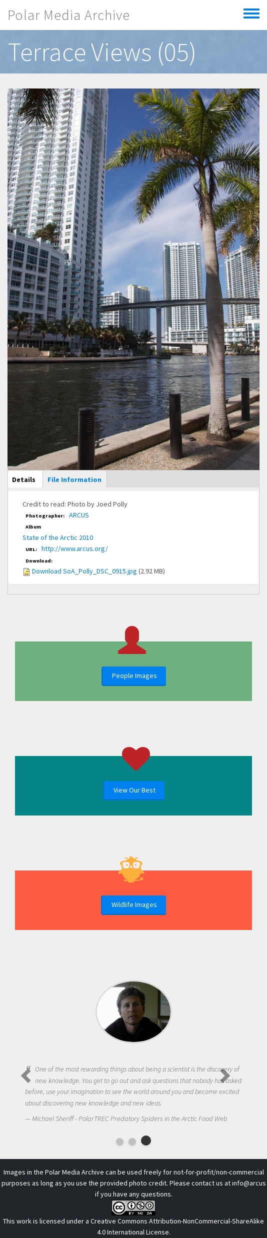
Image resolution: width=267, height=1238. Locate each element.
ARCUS (79, 515)
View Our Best (135, 790)
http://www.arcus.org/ (75, 548)
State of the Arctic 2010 (57, 537)
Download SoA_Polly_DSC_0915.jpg (84, 571)
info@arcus (249, 1183)
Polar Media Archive (69, 15)
